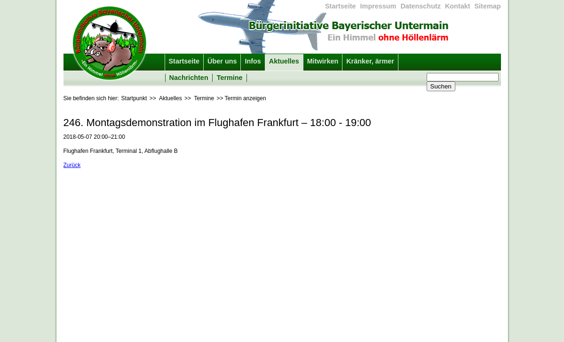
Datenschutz (420, 6)
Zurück (72, 165)
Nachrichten (188, 77)
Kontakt (457, 6)
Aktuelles (284, 61)
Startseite (340, 6)
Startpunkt (134, 98)
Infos (253, 61)
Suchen (441, 86)
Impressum (378, 6)
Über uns (222, 61)
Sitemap (488, 6)
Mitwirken (322, 61)
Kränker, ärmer (370, 61)
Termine (230, 77)
